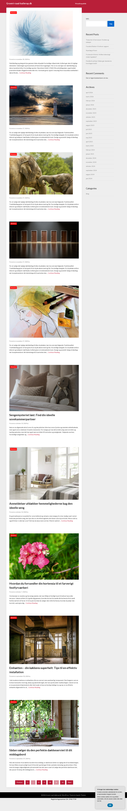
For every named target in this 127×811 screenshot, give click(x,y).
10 (50, 790)
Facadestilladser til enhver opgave (97, 46)
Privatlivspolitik (80, 3)
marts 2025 (90, 146)
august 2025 (90, 125)
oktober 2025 (90, 117)
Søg (87, 19)
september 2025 (91, 121)
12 (62, 790)
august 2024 (90, 174)
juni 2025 (89, 133)
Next (69, 790)
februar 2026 (90, 101)
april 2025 (89, 142)
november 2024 (91, 162)
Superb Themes (81, 803)
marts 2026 (90, 96)
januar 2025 (90, 154)
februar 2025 (90, 150)
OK (110, 805)
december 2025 (91, 109)
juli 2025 (89, 129)
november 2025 (91, 113)
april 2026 (89, 92)
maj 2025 (89, 137)
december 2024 (91, 158)
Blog (87, 194)
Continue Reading (25, 73)
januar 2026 (90, 105)
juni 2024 (89, 178)
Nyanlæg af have (91, 50)
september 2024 (91, 170)
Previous (20, 790)
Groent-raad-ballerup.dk (19, 3)
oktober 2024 (90, 166)
